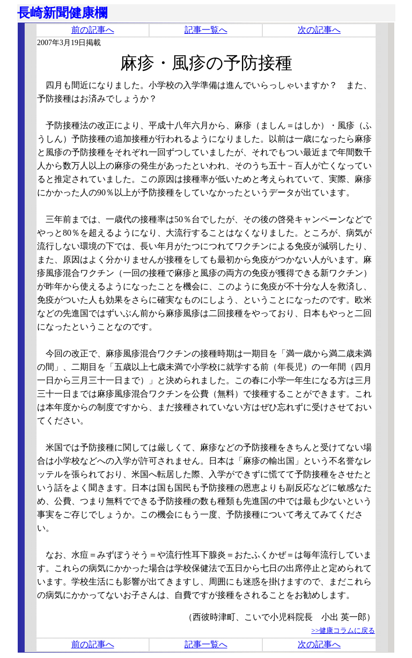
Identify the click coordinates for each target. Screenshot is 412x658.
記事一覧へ (206, 29)
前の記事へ (92, 29)
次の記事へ (319, 29)
